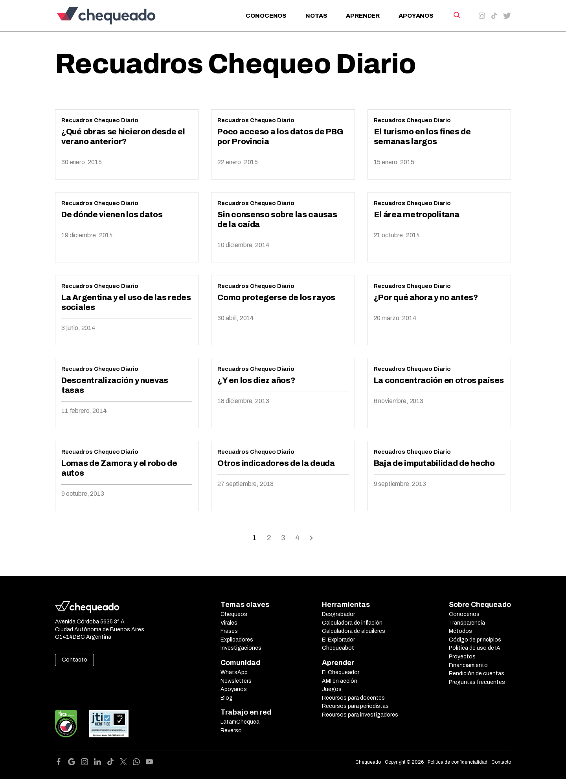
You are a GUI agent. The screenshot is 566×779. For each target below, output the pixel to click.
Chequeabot (338, 648)
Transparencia (467, 623)
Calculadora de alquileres (353, 631)
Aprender (363, 16)
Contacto (74, 660)
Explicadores (237, 640)
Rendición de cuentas (476, 673)
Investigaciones (241, 648)
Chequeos (234, 614)
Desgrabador (338, 614)
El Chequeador (340, 672)
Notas (316, 16)
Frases (229, 631)
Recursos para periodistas (355, 706)
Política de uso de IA (474, 648)
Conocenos (266, 16)
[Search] (456, 15)
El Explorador (338, 640)
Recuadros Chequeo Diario (99, 120)
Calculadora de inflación (352, 623)
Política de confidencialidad (457, 762)
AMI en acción (339, 681)
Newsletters (236, 681)
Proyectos (462, 657)
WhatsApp (234, 672)
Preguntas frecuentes (477, 682)
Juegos (332, 689)
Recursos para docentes (353, 698)
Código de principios (475, 640)
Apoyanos (416, 16)
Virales (229, 623)
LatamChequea (240, 722)
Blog (227, 698)
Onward (311, 537)
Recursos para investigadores (360, 715)
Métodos (460, 631)
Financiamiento (468, 665)
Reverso (231, 730)
